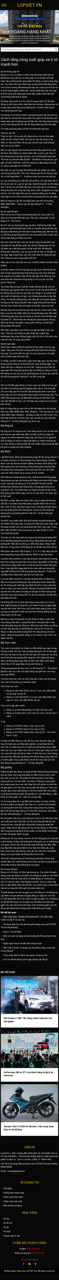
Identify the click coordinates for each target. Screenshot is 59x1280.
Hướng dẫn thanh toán (12, 1193)
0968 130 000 (33, 1249)
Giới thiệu (6, 1188)
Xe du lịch (6, 1223)
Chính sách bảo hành (12, 1197)
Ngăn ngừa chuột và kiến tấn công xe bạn (21, 943)
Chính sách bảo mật (11, 1201)
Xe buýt (5, 1231)
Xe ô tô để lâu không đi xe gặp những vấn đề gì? (24, 959)
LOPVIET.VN (29, 5)
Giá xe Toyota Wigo (11, 931)
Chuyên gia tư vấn (10, 1236)
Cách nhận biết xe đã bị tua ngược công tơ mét (24, 955)
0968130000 (6, 1167)
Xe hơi (5, 1218)
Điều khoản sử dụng (11, 1205)
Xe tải (5, 1227)
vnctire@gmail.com (16, 1171)
